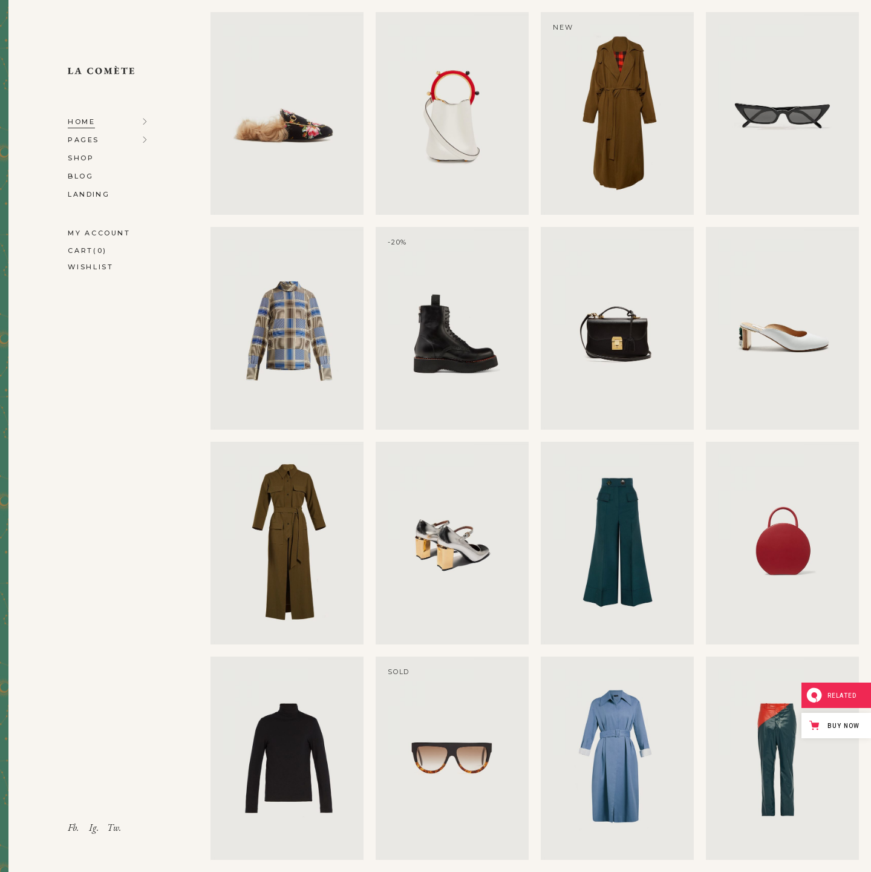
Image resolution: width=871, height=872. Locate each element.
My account (99, 233)
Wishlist (90, 267)
